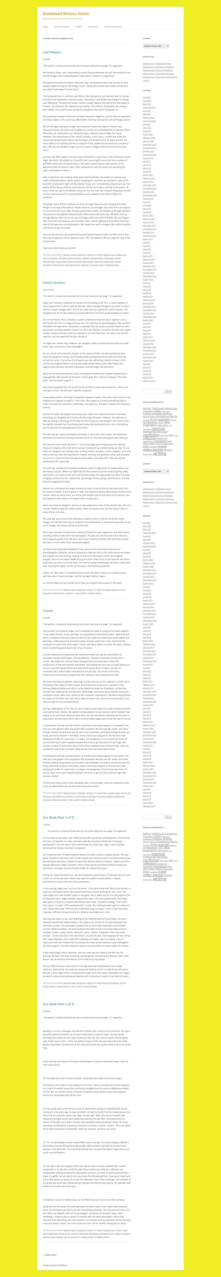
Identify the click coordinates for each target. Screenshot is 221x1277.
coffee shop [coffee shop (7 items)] (165, 411)
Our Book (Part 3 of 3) (58, 817)
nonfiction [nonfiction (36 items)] (151, 434)
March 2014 (148, 377)
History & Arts (64, 1233)
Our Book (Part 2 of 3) (58, 1004)
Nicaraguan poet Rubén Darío (101, 1233)
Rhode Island (58, 265)
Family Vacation (54, 282)
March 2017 (148, 256)
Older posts (49, 1254)
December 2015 (149, 306)
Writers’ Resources (112, 27)
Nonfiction (81, 255)
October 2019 (148, 151)
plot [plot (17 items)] (171, 435)
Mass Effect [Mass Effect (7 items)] (147, 429)
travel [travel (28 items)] (162, 446)
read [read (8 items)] (176, 435)
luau (123, 589)
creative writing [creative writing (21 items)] (162, 413)
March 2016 (148, 296)
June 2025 (147, 100)
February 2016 (149, 300)
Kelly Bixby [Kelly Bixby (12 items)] (162, 425)
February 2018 (149, 219)
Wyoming (47, 800)
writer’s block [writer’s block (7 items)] (148, 454)
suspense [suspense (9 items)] (154, 446)
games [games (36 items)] (164, 419)
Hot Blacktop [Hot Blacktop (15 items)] (150, 422)
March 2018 (148, 215)
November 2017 (149, 229)
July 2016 (146, 283)
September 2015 (150, 316)
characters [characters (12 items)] (148, 411)
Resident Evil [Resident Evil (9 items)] (162, 438)
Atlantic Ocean (109, 255)
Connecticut (52, 258)
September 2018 (150, 195)
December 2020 (149, 121)
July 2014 (146, 364)
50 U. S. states (109, 793)
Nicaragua (83, 1233)
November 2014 (149, 350)
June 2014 (147, 367)
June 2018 (147, 205)
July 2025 (146, 97)
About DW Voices (61, 27)
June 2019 (147, 165)
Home (45, 27)
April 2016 (147, 293)
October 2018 (148, 192)
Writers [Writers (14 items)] (168, 449)
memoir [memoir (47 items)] (158, 428)
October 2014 (148, 354)
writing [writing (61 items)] (159, 453)
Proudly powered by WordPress (55, 1265)
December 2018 (149, 185)
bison (117, 793)
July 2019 (146, 161)
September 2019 (150, 154)
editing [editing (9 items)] (153, 416)
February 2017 (149, 259)
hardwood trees (74, 258)
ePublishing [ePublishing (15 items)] (162, 416)
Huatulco (75, 1233)
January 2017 (148, 262)
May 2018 (147, 208)
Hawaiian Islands (110, 589)
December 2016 (149, 266)
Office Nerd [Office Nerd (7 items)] (164, 435)
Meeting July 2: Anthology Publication (158, 67)
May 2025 (147, 104)
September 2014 (150, 357)
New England (61, 261)
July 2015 (146, 323)
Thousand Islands (72, 265)
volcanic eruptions (71, 1237)
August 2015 (148, 320)
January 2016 (148, 303)
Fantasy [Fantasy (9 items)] (146, 420)
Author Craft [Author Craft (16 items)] (150, 408)
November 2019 (149, 148)
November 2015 (149, 310)
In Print (79, 27)
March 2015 (148, 337)
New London (87, 261)
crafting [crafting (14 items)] (147, 413)
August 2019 (148, 158)
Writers (90, 255)
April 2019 (147, 171)
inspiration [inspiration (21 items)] (150, 425)
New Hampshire (75, 261)
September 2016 (150, 276)
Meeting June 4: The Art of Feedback (158, 70)
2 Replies (46, 59)
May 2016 (147, 289)
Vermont (84, 265)
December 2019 (149, 144)
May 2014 (147, 370)
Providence (47, 265)
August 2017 (148, 239)
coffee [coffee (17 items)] (157, 411)
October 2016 (148, 273)
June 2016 (147, 286)
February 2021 (149, 117)
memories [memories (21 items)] (149, 431)
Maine (118, 258)
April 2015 (147, 333)
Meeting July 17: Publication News (157, 63)
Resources (93, 27)
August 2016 (148, 279)
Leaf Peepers (52, 52)
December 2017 (149, 225)
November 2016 (149, 269)
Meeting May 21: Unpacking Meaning (158, 73)
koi (119, 589)
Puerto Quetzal (56, 1237)
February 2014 (149, 381)
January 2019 (148, 181)
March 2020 (148, 134)
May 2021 (147, 114)
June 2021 (147, 111)
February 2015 (149, 340)
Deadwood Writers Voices (66, 13)
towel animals (62, 986)
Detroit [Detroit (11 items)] (146, 416)
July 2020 (146, 124)
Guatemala (53, 1233)
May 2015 (147, 330)
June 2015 (147, 327)
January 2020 (148, 141)
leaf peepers (109, 258)
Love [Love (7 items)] (170, 425)
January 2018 (148, 222)
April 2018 (147, 212)
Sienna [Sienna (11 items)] (158, 443)
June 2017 (147, 246)
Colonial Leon (109, 1230)
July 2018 (146, 202)
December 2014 (149, 347)
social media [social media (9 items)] (168, 443)
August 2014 (148, 360)
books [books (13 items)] (161, 408)
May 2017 (147, 249)
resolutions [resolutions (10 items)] (148, 441)
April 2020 (147, 131)
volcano (69, 593)
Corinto (118, 1230)
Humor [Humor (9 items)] (161, 422)
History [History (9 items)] (173, 420)
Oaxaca (117, 1233)
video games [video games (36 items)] (153, 449)
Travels (48, 611)
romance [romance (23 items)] (160, 441)
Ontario (117, 261)
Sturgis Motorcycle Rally (85, 796)
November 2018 (149, 188)
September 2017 (150, 235)
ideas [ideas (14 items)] (167, 422)
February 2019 (149, 178)
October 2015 (148, 313)
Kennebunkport (96, 258)
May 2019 (147, 168)
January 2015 (148, 343)
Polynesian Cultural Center (54, 593)
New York (98, 261)
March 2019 (148, 175)
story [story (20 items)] (146, 446)
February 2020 (149, 138)
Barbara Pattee (70, 255)
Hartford (85, 258)
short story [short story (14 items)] (149, 443)
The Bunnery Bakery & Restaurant (110, 796)
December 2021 (149, 107)
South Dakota (69, 796)
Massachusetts (49, 261)
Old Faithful (57, 796)
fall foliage (62, 258)
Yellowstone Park (59, 800)
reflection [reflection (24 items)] (149, 438)
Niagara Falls (108, 261)
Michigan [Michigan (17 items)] (162, 431)
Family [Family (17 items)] (173, 416)
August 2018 (148, 198)
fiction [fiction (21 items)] (154, 420)
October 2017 (148, 232)
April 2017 (147, 252)
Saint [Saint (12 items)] (169, 441)
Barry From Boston (111, 983)
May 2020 (147, 127)
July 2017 (146, 242)
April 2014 (147, 374)
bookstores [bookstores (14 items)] (171, 408)
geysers (124, 793)
